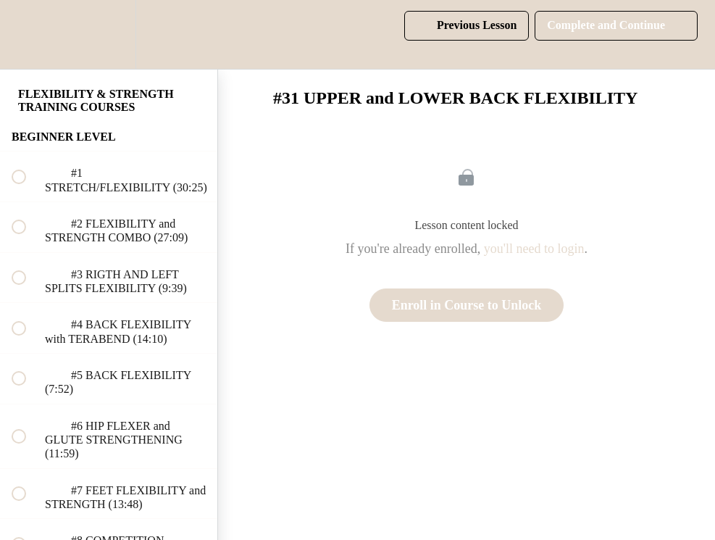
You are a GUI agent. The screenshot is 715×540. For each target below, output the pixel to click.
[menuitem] (108, 34)
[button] (27, 34)
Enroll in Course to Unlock (467, 305)
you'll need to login (534, 248)
